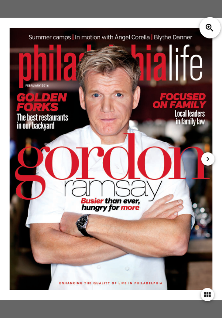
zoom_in (209, 28)
